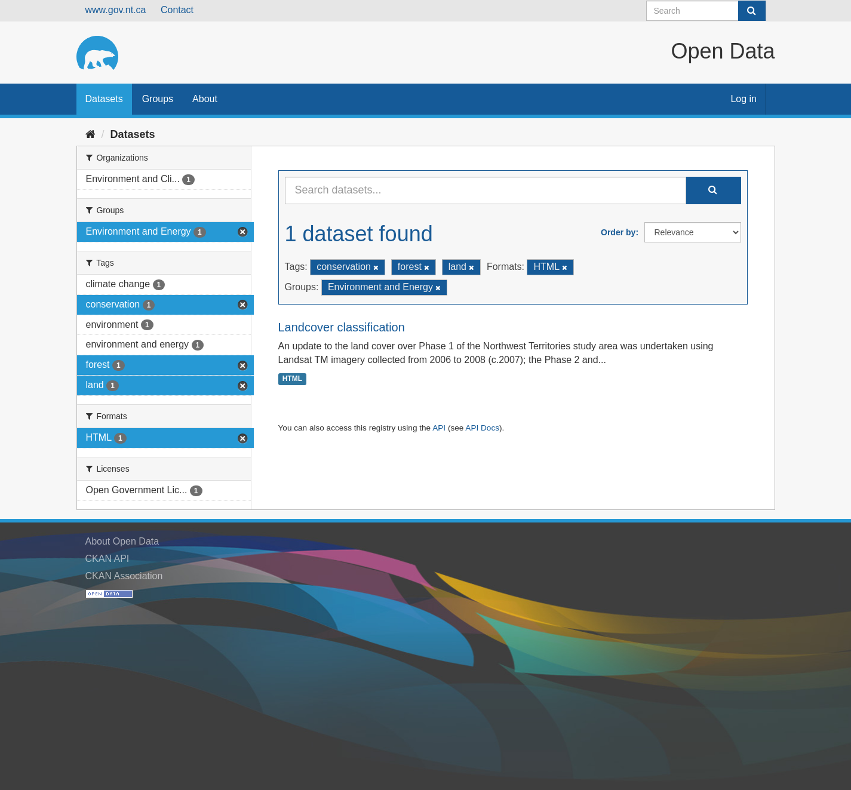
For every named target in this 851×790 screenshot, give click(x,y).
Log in (743, 99)
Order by (618, 232)
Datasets (104, 99)
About (204, 99)
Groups (157, 99)
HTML (292, 378)
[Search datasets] (706, 11)
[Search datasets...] (485, 190)
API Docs (482, 427)
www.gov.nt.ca (115, 10)
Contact (177, 10)
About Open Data (122, 541)
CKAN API (107, 559)
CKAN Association (124, 576)
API (439, 427)
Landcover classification (341, 327)
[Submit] (752, 11)
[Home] (90, 134)
